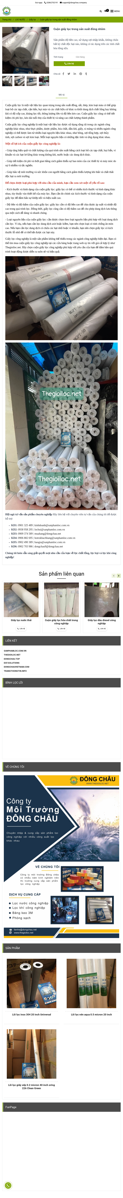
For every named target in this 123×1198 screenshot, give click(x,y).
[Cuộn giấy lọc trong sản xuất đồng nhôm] (6, 11)
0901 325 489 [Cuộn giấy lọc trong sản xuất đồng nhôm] (25, 525)
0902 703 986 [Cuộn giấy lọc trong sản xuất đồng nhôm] (25, 546)
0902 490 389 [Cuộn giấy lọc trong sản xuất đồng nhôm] (25, 542)
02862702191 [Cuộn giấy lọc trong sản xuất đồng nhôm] (51, 2)
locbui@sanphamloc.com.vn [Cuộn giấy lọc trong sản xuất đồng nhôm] (50, 529)
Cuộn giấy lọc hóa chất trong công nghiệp (61, 622)
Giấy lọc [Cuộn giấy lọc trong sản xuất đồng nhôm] (32, 19)
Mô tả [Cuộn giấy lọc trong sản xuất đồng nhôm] (61, 94)
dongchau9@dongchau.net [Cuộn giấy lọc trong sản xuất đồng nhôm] (49, 546)
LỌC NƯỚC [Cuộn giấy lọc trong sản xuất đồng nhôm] (20, 19)
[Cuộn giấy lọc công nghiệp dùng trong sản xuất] (10, 113)
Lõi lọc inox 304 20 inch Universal (31, 1014)
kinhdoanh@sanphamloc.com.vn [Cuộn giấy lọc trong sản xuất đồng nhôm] (52, 525)
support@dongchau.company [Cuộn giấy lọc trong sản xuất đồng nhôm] (73, 2)
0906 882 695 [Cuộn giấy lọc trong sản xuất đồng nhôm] (25, 537)
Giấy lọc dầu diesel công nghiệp (102, 622)
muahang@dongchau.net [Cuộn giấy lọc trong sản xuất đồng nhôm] (48, 533)
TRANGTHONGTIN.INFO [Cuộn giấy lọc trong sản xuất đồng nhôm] (15, 671)
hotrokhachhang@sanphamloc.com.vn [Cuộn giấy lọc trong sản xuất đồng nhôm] (55, 537)
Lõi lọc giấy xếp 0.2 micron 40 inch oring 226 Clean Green (31, 1087)
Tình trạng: (59, 57)
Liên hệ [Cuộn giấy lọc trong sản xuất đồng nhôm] (69, 63)
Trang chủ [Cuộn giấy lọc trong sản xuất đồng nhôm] (6, 19)
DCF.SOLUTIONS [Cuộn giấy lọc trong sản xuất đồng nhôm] (11, 663)
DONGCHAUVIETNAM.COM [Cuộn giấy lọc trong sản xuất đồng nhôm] (16, 667)
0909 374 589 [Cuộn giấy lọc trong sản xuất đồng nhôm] (25, 533)
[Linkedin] (74, 73)
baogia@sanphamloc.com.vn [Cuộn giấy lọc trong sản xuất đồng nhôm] (50, 542)
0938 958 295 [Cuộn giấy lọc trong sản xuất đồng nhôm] (25, 529)
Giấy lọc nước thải (21, 620)
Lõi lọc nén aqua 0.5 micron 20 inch (91, 1014)
